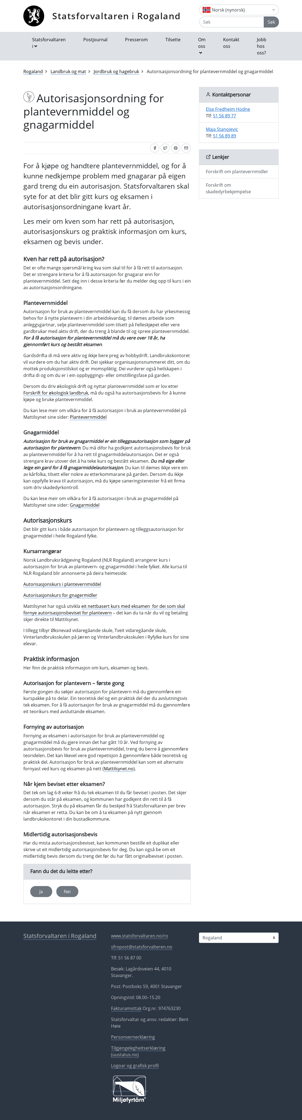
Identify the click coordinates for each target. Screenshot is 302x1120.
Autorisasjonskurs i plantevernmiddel (62, 584)
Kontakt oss (231, 43)
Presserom (136, 40)
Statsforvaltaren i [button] (49, 43)
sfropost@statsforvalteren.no (141, 947)
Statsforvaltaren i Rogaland (116, 16)
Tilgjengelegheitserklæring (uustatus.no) (138, 1051)
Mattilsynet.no (119, 769)
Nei (67, 892)
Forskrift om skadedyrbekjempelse (228, 188)
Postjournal (95, 40)
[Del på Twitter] (165, 148)
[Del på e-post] (186, 148)
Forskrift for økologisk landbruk (55, 393)
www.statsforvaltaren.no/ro (139, 936)
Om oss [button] (202, 43)
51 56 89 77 (224, 116)
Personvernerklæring (133, 1037)
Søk (271, 22)
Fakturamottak (126, 1008)
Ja (41, 892)
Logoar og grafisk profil (135, 1066)
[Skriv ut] (175, 148)
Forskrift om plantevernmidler (237, 172)
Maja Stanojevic (222, 129)
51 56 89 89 (224, 136)
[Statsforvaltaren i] (239, 938)
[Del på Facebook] (154, 148)
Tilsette (173, 40)
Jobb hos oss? (261, 46)
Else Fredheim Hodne (228, 109)
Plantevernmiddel (88, 417)
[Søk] (231, 21)
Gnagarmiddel (84, 505)
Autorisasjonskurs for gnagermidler (60, 595)
